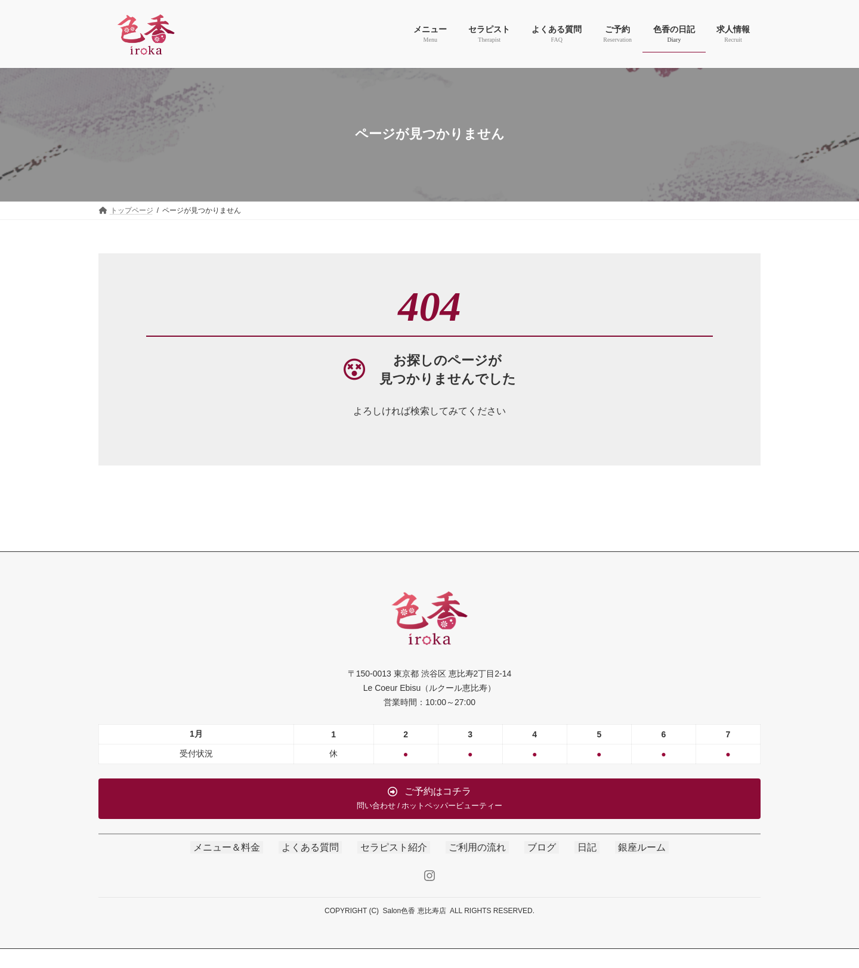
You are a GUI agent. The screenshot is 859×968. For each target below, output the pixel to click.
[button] (429, 798)
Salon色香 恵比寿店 (414, 911)
